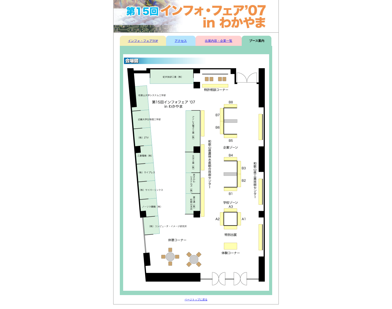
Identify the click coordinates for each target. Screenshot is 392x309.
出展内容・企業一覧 (218, 41)
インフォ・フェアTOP (143, 41)
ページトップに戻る (196, 299)
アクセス (181, 41)
